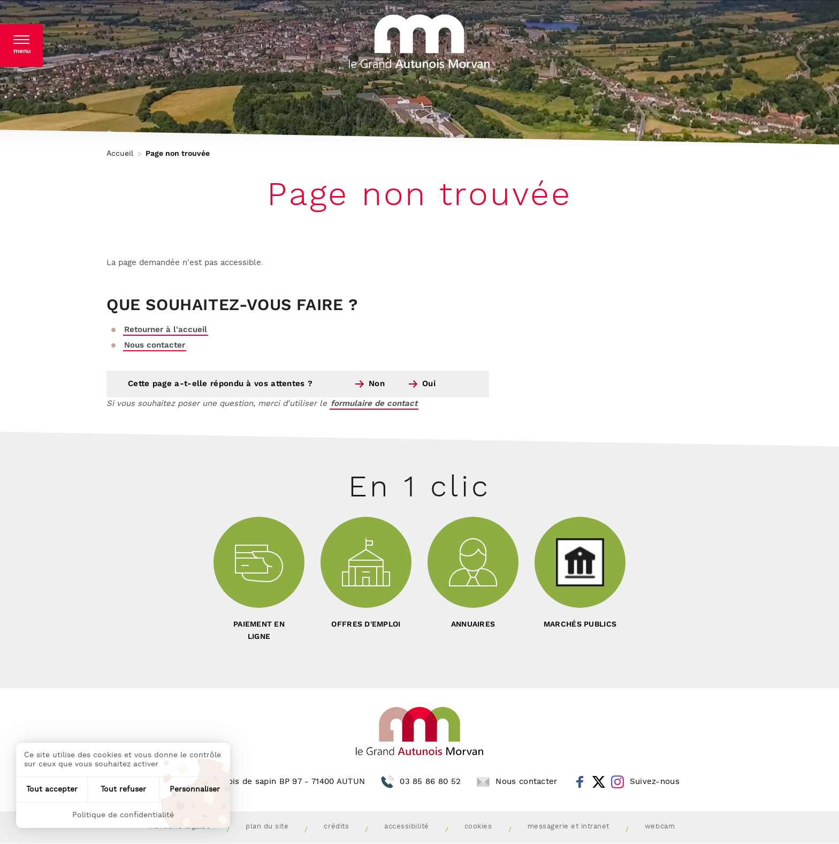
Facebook (580, 781)
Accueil (119, 154)
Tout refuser (123, 789)
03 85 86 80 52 (430, 782)
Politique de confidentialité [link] (123, 815)
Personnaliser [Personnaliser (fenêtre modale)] (195, 789)
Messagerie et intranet (568, 826)
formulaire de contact (374, 403)
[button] (21, 45)
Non (377, 384)
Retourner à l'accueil (165, 330)
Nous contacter (154, 345)
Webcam (660, 826)
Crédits (336, 826)
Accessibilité (406, 826)
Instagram (617, 781)
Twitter (598, 781)
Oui (429, 384)
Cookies (478, 826)
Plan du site (267, 826)
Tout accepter (52, 789)
